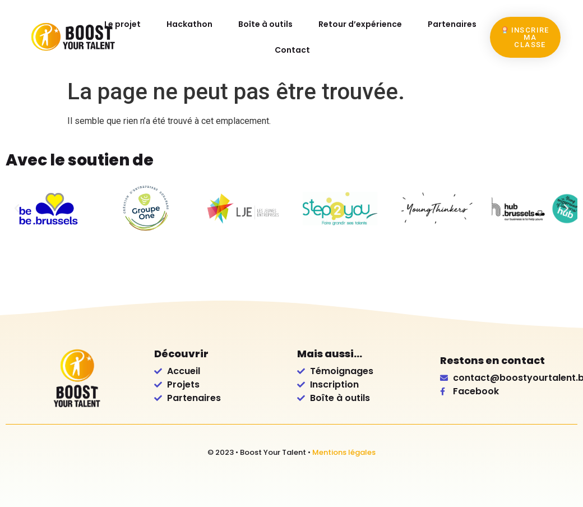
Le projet (123, 24)
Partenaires (452, 24)
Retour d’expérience (360, 24)
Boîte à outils (265, 24)
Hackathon (190, 24)
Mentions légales (344, 452)
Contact (292, 50)
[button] (16, 208)
